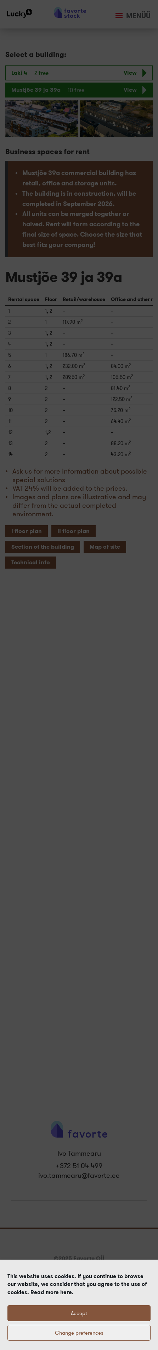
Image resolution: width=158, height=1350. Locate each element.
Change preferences (79, 1332)
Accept (79, 1313)
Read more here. (51, 1292)
